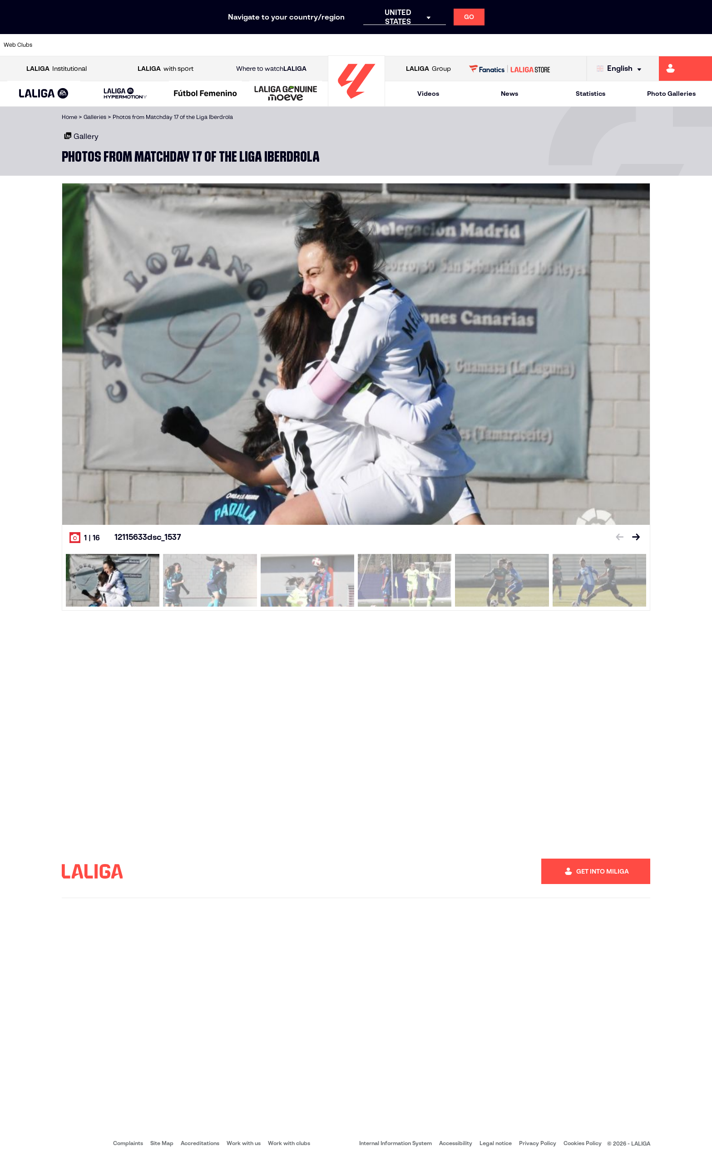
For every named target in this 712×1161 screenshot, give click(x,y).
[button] (44, 93)
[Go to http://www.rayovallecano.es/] (363, 45)
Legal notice (496, 1143)
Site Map (161, 1143)
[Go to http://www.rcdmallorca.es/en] (465, 45)
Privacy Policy (537, 1143)
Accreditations (200, 1143)
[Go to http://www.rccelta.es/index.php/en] (397, 45)
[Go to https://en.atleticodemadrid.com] (93, 45)
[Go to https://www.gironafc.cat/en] (296, 45)
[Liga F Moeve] (205, 94)
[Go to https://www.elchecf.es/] (194, 45)
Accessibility (455, 1143)
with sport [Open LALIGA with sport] (165, 69)
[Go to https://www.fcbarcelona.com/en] (228, 45)
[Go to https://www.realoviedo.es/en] (566, 45)
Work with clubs (289, 1143)
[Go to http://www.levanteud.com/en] (329, 45)
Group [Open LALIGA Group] (428, 69)
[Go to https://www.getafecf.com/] (262, 45)
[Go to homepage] (356, 102)
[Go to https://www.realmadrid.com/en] (532, 45)
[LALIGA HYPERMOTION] (125, 94)
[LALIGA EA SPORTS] (44, 94)
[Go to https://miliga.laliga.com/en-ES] (685, 68)
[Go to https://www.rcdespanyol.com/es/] (431, 45)
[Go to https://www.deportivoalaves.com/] (161, 45)
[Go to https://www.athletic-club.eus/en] (59, 45)
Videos (428, 93)
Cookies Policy (583, 1143)
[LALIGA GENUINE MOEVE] (285, 94)
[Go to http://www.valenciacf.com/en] (667, 45)
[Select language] (621, 69)
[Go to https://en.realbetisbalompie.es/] (498, 45)
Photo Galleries (671, 93)
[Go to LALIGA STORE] (509, 68)
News (509, 93)
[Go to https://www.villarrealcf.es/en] (701, 45)
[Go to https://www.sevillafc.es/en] (634, 45)
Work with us (244, 1143)
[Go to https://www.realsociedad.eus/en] (600, 45)
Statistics (590, 93)
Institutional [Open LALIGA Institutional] (56, 69)
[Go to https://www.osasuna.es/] (127, 45)
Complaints (128, 1143)
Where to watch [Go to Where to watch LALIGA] (271, 69)
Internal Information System (395, 1143)
